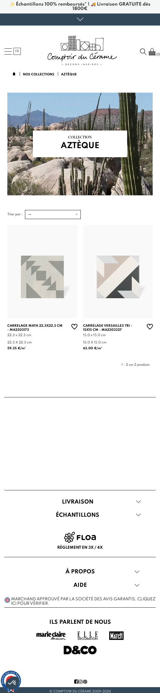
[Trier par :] (53, 214)
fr (17, 51)
